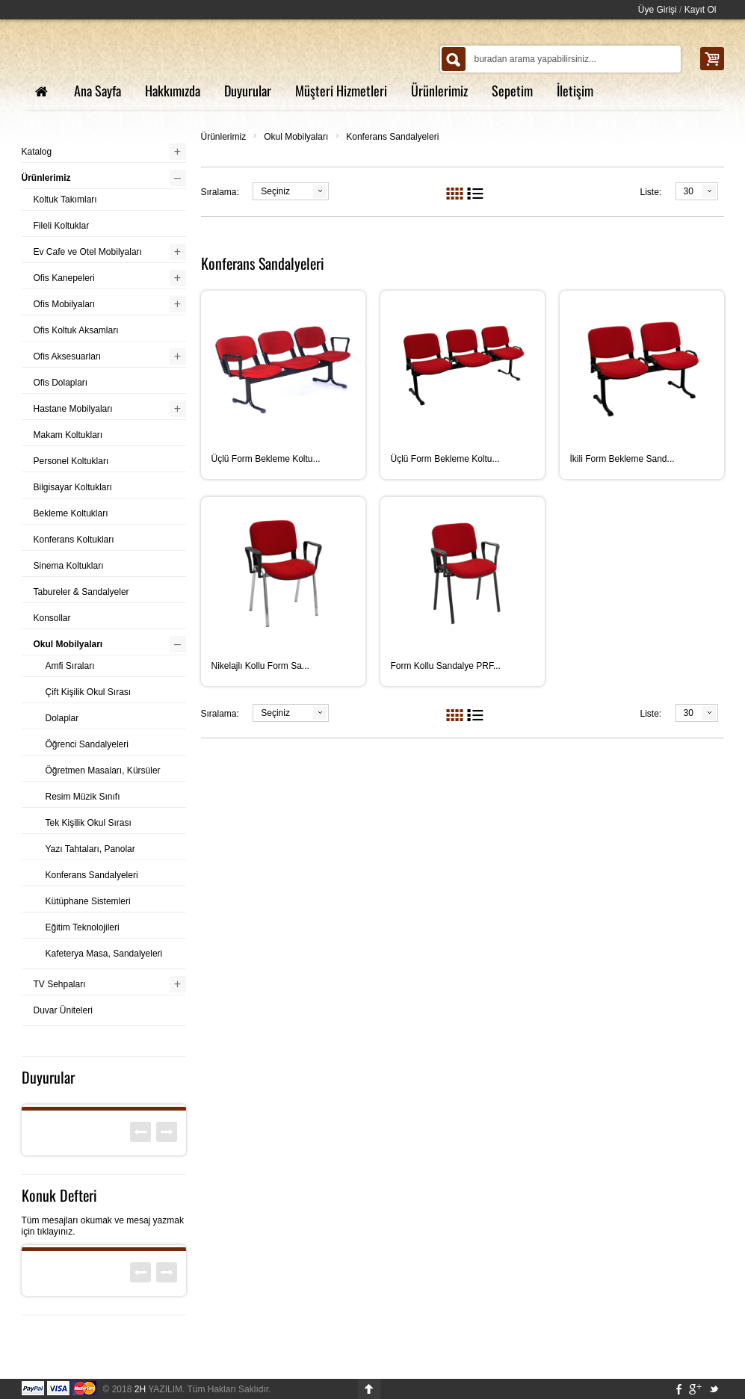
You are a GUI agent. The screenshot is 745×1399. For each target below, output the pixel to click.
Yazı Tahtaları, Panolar (90, 849)
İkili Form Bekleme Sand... (622, 459)
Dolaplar (62, 718)
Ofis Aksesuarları (68, 356)
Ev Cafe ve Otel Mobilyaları (88, 252)
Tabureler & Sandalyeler (81, 592)
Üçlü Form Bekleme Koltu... (266, 459)
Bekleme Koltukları (71, 513)
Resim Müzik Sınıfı (83, 796)
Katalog (37, 151)
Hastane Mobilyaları (73, 409)
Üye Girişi (657, 9)
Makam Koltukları (68, 435)
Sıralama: (220, 192)
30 (688, 191)
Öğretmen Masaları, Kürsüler (103, 770)
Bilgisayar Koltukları (73, 487)
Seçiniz (275, 191)
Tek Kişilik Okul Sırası (89, 823)
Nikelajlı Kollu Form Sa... (260, 666)
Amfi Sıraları (70, 666)
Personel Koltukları (71, 461)
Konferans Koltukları (74, 539)
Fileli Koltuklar (62, 225)
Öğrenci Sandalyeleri (87, 744)
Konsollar (52, 618)
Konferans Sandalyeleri (392, 137)
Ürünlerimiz (224, 137)
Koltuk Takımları (65, 199)
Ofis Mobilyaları (65, 304)
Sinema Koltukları (69, 565)
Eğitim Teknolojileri (83, 927)
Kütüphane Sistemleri (88, 901)
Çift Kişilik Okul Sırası (89, 692)
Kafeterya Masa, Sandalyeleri (104, 953)
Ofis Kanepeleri (64, 278)
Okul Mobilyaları (296, 137)
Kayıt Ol (700, 9)
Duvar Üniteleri (63, 1010)
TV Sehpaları (60, 984)
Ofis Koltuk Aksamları (76, 330)
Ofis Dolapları (61, 382)
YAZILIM (158, 1389)
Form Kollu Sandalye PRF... (446, 666)
